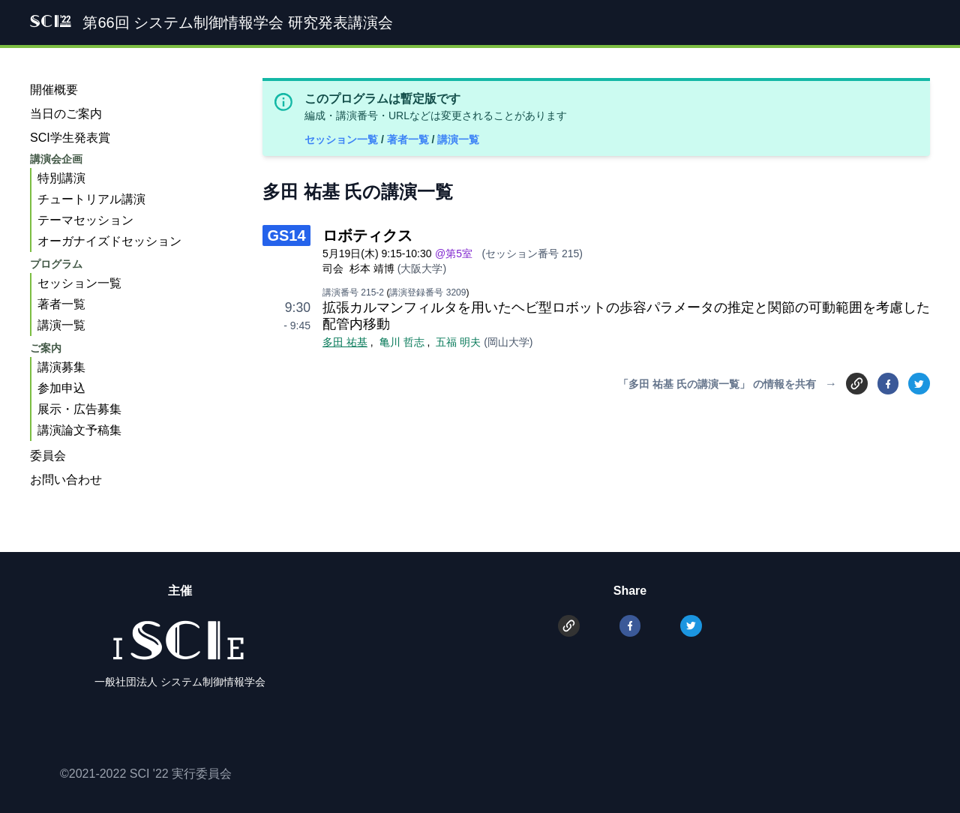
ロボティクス (367, 235)
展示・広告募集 (80, 409)
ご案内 (46, 348)
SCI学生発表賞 (70, 137)
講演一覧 (458, 140)
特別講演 (62, 178)
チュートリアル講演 (92, 199)
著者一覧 (409, 140)
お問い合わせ (66, 479)
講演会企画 (56, 159)
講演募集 (62, 367)
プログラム (56, 264)
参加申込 (62, 388)
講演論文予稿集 (80, 430)
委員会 (48, 455)
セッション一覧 (342, 140)
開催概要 (54, 89)
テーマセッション (86, 220)
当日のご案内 (66, 113)
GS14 (286, 235)
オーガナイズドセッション (110, 241)
